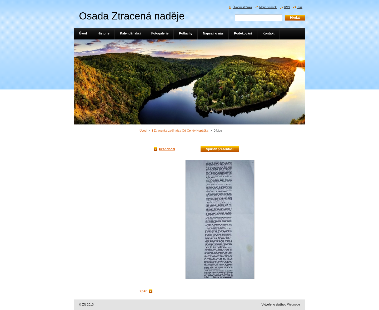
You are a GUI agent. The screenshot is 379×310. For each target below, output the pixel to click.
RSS (287, 7)
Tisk (299, 7)
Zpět (143, 291)
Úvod (143, 130)
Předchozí (167, 149)
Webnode (293, 304)
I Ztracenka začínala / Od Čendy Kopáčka (180, 130)
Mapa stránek (268, 7)
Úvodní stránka (242, 7)
